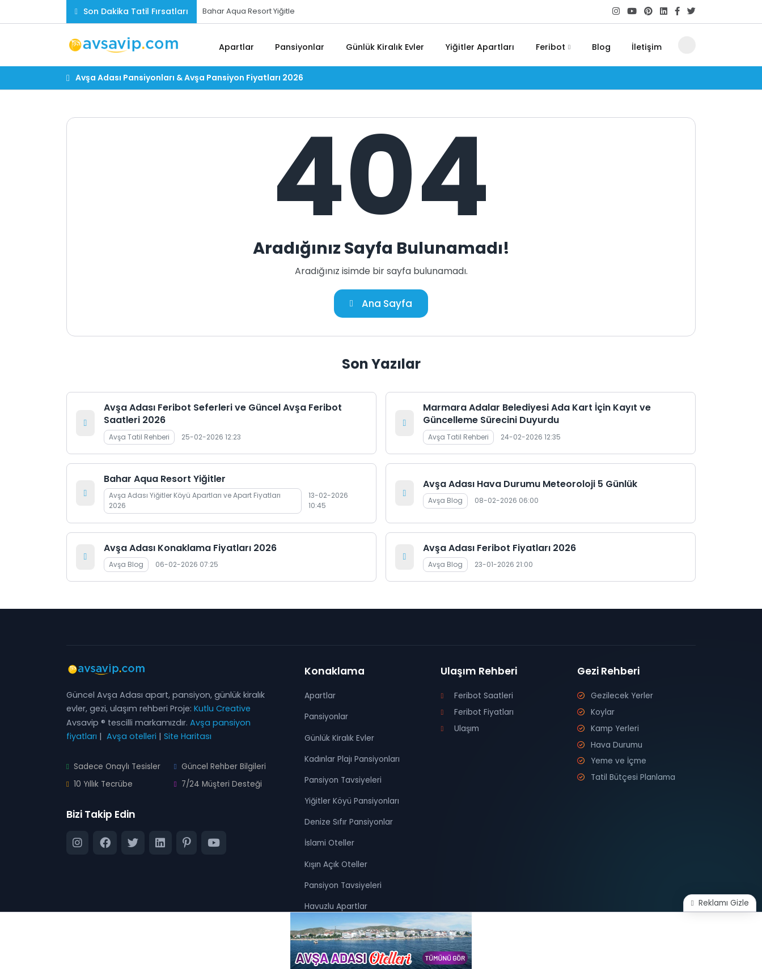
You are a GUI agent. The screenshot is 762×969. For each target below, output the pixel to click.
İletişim (648, 45)
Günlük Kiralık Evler (394, 45)
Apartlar (248, 45)
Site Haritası (187, 736)
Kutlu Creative (222, 709)
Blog (605, 45)
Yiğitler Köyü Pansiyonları (354, 801)
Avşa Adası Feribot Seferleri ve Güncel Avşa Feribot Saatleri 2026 (223, 414)
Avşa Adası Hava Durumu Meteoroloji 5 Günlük (530, 484)
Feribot (556, 45)
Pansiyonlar (309, 45)
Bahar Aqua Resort (237, 11)
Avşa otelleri (131, 736)
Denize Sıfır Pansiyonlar (350, 822)
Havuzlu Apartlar (337, 906)
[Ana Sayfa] (209, 45)
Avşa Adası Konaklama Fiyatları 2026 (190, 548)
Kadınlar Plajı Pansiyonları (355, 759)
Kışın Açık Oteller (337, 864)
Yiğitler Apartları (488, 45)
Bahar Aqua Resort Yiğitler (165, 479)
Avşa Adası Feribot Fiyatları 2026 (499, 548)
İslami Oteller (331, 844)
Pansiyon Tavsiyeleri (345, 780)
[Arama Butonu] (687, 45)
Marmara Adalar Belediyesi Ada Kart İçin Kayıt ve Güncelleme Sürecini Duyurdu (537, 414)
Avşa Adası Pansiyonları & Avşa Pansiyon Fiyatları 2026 (189, 77)
